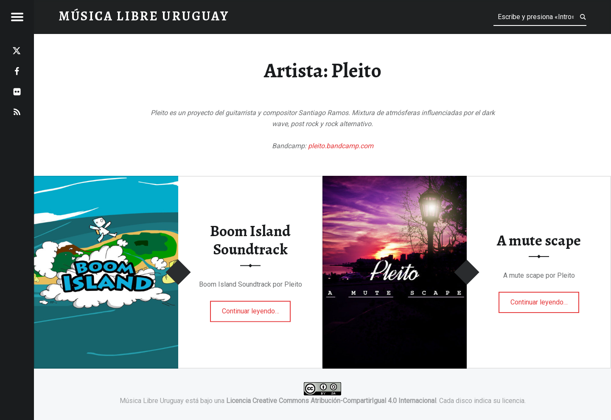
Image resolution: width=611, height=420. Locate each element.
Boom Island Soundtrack (250, 240)
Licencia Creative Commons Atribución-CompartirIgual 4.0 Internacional (331, 401)
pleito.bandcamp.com (340, 146)
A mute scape (539, 240)
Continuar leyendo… (256, 309)
